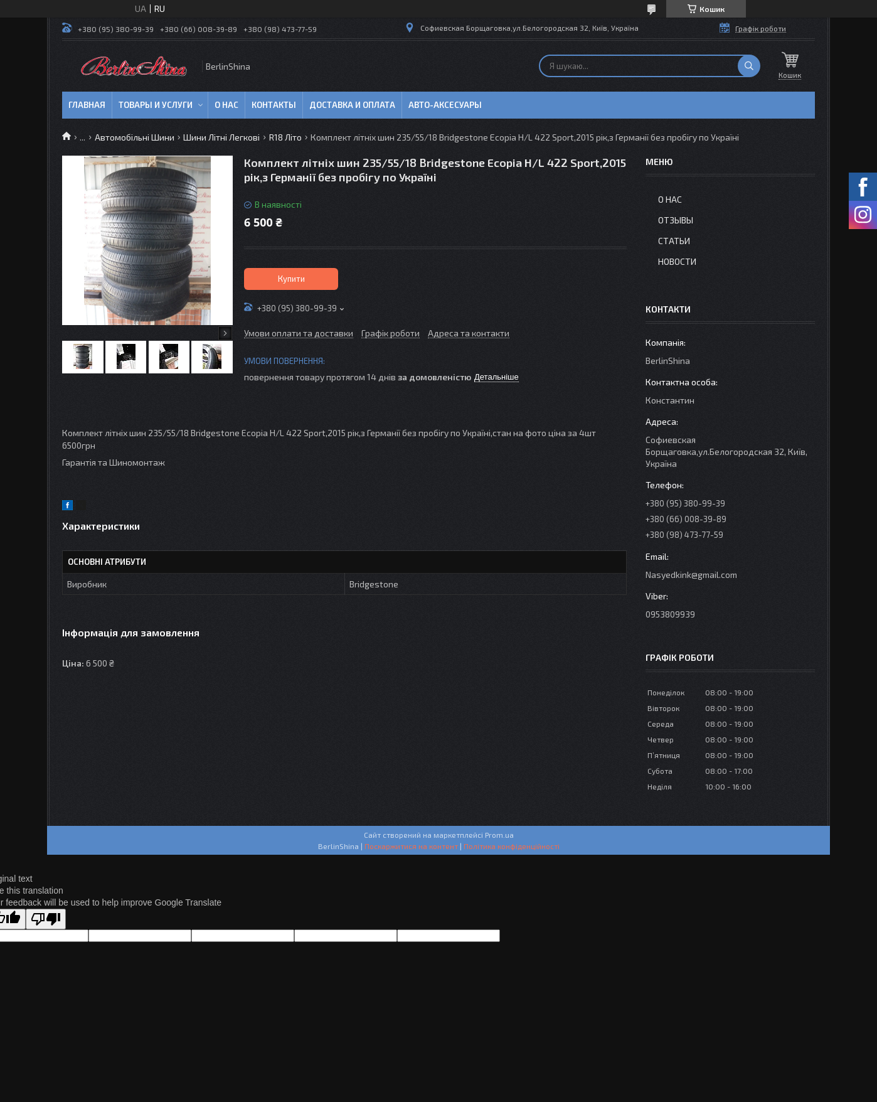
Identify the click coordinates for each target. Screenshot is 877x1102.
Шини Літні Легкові (221, 137)
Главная (86, 105)
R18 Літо (285, 137)
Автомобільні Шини (134, 137)
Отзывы (675, 220)
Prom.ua (499, 834)
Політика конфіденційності (512, 846)
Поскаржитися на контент (411, 846)
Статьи (674, 240)
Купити (291, 279)
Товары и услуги (156, 105)
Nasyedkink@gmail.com (691, 574)
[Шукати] (749, 66)
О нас (226, 105)
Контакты (274, 105)
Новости (677, 261)
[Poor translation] (46, 919)
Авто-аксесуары (445, 105)
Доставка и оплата (352, 105)
